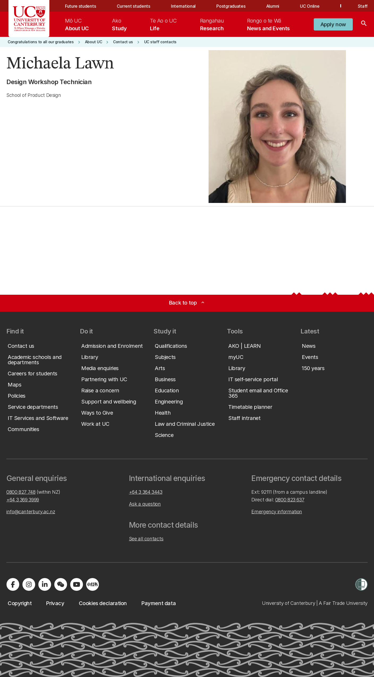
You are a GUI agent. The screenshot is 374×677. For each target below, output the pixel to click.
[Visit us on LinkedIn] (44, 584)
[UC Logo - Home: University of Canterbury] (29, 18)
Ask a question (145, 504)
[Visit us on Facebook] (12, 584)
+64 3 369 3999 (22, 499)
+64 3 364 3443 (145, 492)
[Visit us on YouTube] (76, 584)
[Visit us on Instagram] (28, 584)
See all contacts (146, 538)
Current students (133, 6)
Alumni (272, 6)
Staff (363, 6)
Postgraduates (230, 6)
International (183, 6)
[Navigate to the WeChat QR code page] (60, 584)
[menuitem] (77, 24)
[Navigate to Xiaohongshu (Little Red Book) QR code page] (92, 584)
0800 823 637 (289, 499)
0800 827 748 (21, 492)
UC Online (309, 6)
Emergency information (276, 511)
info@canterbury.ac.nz (30, 511)
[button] (333, 24)
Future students (80, 6)
